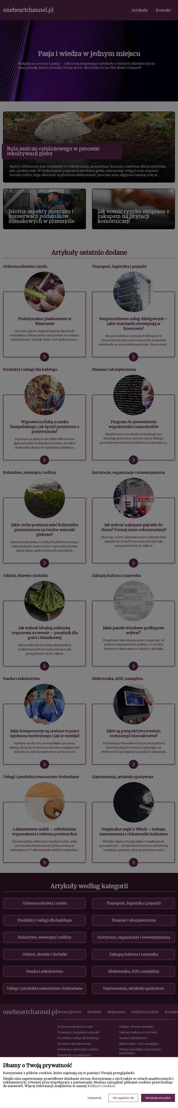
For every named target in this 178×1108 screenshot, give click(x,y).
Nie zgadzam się (123, 1097)
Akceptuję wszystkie (158, 1097)
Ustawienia (94, 1097)
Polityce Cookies (101, 1086)
